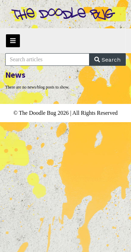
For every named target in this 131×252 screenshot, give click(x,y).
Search (107, 59)
